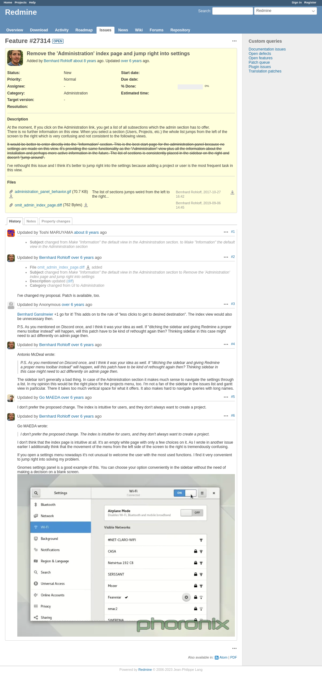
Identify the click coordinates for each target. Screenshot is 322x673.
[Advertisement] (274, 172)
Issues (105, 30)
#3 (233, 304)
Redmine (145, 669)
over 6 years (131, 61)
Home (8, 2)
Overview (14, 30)
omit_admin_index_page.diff (38, 205)
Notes (31, 221)
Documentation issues (267, 49)
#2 (233, 257)
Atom (223, 657)
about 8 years (84, 61)
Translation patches (265, 71)
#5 (233, 396)
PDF (233, 657)
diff (70, 281)
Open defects (260, 53)
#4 (233, 344)
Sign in (297, 2)
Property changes (56, 221)
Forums (157, 30)
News (123, 30)
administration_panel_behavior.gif (43, 192)
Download (39, 30)
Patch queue (259, 62)
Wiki (139, 30)
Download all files (232, 192)
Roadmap (84, 30)
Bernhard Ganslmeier (35, 314)
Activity (62, 30)
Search (204, 11)
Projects (21, 2)
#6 (233, 415)
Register (310, 2)
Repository (180, 30)
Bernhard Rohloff (58, 61)
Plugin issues (260, 67)
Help (32, 2)
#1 (233, 231)
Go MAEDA (49, 397)
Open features (261, 58)
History (15, 221)
